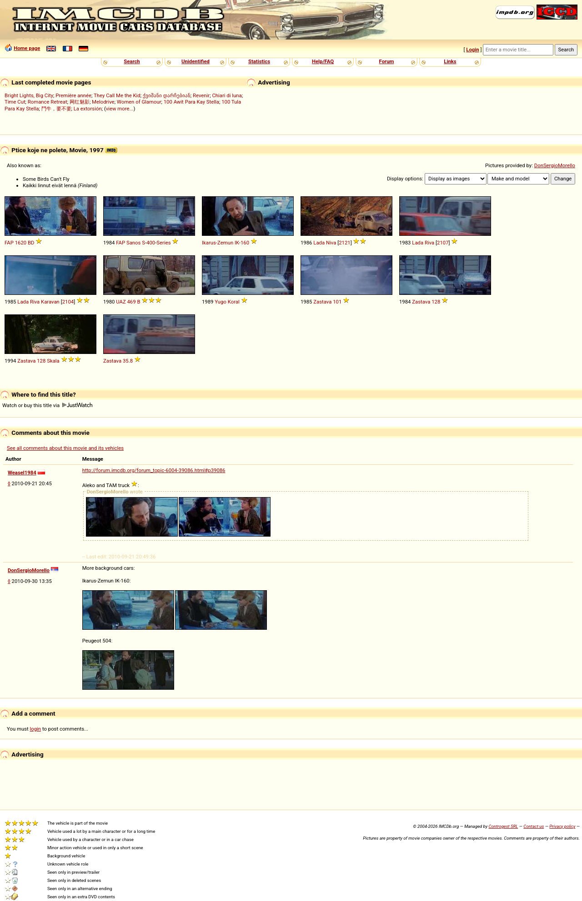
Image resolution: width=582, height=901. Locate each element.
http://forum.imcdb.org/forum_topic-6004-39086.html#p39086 (154, 470)
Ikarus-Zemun (217, 242)
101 (337, 302)
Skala (53, 361)
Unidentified (195, 61)
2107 (442, 242)
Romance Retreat (47, 102)
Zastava (322, 302)
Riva (429, 242)
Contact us (533, 826)
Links (450, 61)
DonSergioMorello (554, 165)
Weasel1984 (22, 472)
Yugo (220, 302)
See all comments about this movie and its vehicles (65, 448)
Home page (27, 48)
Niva (331, 242)
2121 (344, 242)
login (35, 729)
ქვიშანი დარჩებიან (167, 95)
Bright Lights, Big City (29, 95)
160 (245, 242)
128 (435, 302)
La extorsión (88, 108)
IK (237, 242)
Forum (386, 61)
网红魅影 (80, 102)
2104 (68, 302)
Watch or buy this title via (47, 405)
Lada (319, 242)
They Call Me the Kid (117, 95)
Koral (234, 302)
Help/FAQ (323, 61)
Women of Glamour (139, 102)
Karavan (50, 302)
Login (472, 49)
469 (131, 302)
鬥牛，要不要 (56, 108)
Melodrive (103, 102)
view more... (120, 108)
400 (150, 242)
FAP (9, 242)
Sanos (133, 242)
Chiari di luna (226, 95)
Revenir (201, 95)
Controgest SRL (503, 826)
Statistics (259, 61)
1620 (20, 242)
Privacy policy (562, 826)
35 (126, 361)
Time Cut (15, 102)
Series (163, 242)
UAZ (120, 302)
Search (132, 61)
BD (31, 242)
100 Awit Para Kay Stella (191, 102)
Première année (73, 95)
